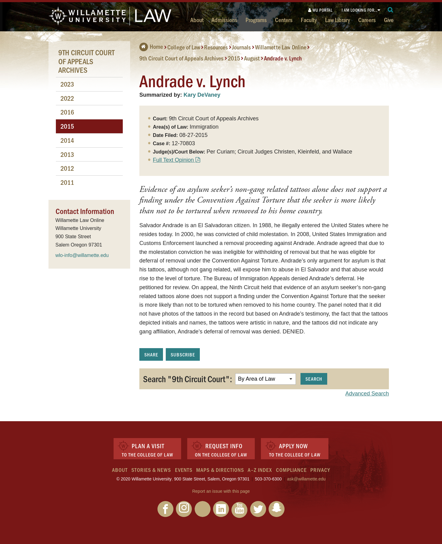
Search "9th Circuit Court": (187, 378)
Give (389, 20)
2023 (67, 84)
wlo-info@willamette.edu (82, 255)
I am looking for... (360, 10)
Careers (367, 20)
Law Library (337, 20)
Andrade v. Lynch (283, 58)
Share (151, 354)
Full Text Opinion (173, 160)
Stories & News (151, 469)
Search (313, 378)
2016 (67, 111)
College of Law (183, 47)
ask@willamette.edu (306, 478)
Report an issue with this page (221, 491)
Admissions (224, 20)
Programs (256, 20)
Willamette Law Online (280, 47)
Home (151, 46)
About (197, 20)
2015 (234, 58)
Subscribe (183, 354)
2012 (67, 168)
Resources (216, 47)
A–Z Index (260, 469)
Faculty (309, 20)
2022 (67, 98)
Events (183, 469)
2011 (67, 182)
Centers (284, 20)
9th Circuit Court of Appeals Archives (181, 58)
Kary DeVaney (202, 95)
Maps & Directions (220, 469)
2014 (67, 140)
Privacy (320, 469)
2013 (67, 154)
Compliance (291, 469)
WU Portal (320, 10)
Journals (241, 47)
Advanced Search (367, 394)
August (252, 58)
